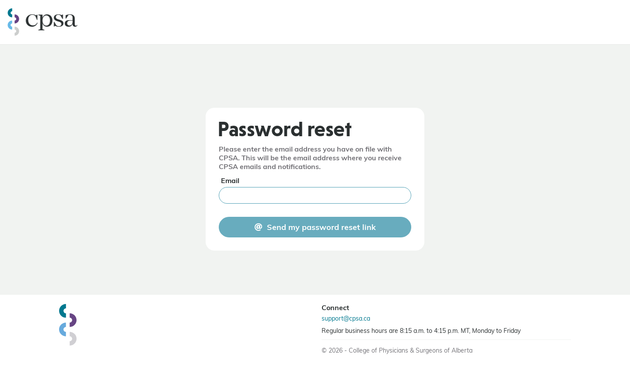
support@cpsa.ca (346, 319)
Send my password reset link (321, 228)
